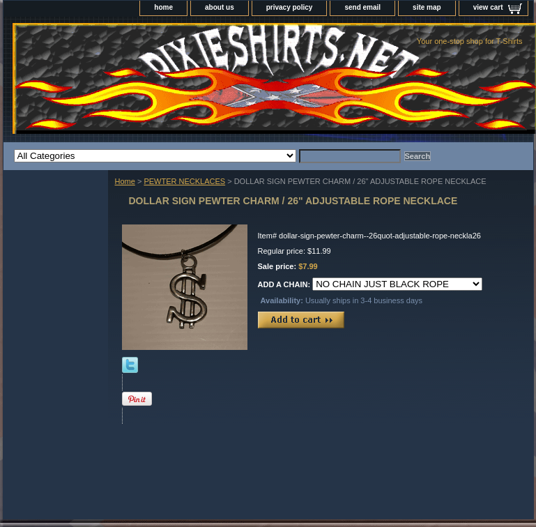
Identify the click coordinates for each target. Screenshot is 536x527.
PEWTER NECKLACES (184, 181)
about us (219, 7)
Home (125, 181)
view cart (488, 7)
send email (362, 7)
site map (427, 7)
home (163, 7)
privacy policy (289, 7)
